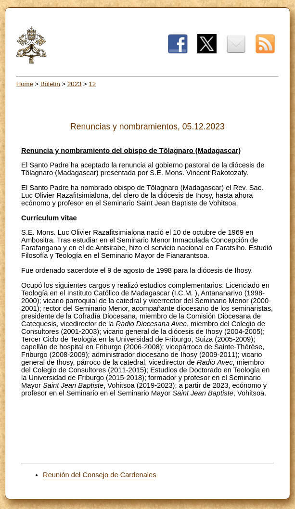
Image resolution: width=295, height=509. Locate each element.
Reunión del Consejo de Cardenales (99, 475)
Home (24, 84)
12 (92, 84)
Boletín (50, 84)
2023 (74, 84)
